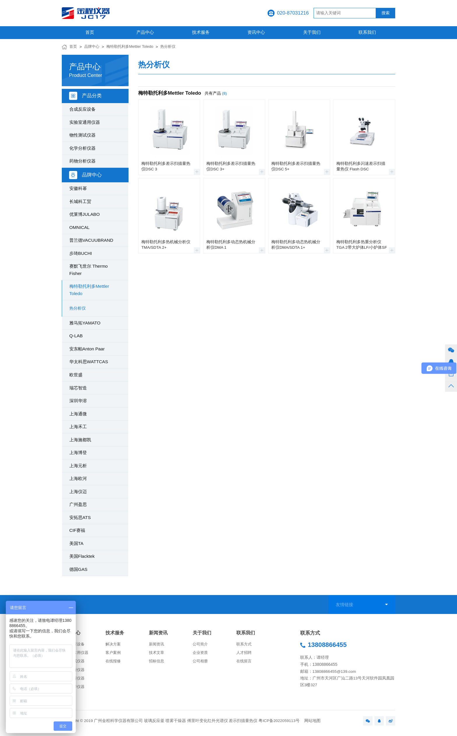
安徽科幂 (78, 188)
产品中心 (145, 32)
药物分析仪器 (82, 160)
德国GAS (78, 569)
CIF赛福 (77, 530)
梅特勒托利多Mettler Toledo (132, 47)
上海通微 (78, 413)
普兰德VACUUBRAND (91, 240)
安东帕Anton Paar (87, 348)
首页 (89, 32)
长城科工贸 (80, 201)
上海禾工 (78, 426)
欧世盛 (75, 374)
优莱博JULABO (84, 214)
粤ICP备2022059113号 (279, 725)
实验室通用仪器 (84, 122)
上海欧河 (78, 478)
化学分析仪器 (82, 148)
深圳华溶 (78, 400)
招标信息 (157, 663)
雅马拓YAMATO (85, 322)
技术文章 (157, 654)
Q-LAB (76, 335)
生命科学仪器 (74, 690)
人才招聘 (244, 654)
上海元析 (78, 465)
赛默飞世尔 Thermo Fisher (88, 270)
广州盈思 (78, 504)
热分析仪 (173, 47)
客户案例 (114, 654)
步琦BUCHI (80, 253)
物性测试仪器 (82, 135)
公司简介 (201, 645)
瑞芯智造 (78, 387)
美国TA (76, 543)
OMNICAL (79, 227)
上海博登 (78, 452)
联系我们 (367, 32)
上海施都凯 (80, 439)
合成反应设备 (82, 109)
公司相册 (201, 663)
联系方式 (244, 645)
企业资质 (201, 654)
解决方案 (114, 645)
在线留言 (244, 663)
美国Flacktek (82, 556)
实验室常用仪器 (76, 654)
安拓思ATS (80, 517)
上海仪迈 (78, 491)
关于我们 (312, 32)
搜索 (386, 13)
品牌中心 (93, 47)
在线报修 (114, 663)
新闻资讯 (159, 633)
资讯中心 (256, 32)
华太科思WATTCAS (88, 361)
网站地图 (312, 725)
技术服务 (201, 32)
